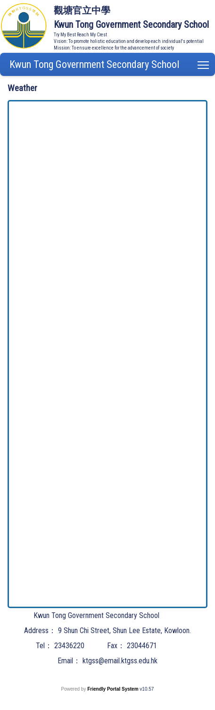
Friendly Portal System (113, 689)
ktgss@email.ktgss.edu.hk (120, 660)
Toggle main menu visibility (204, 62)
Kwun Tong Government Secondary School (94, 64)
